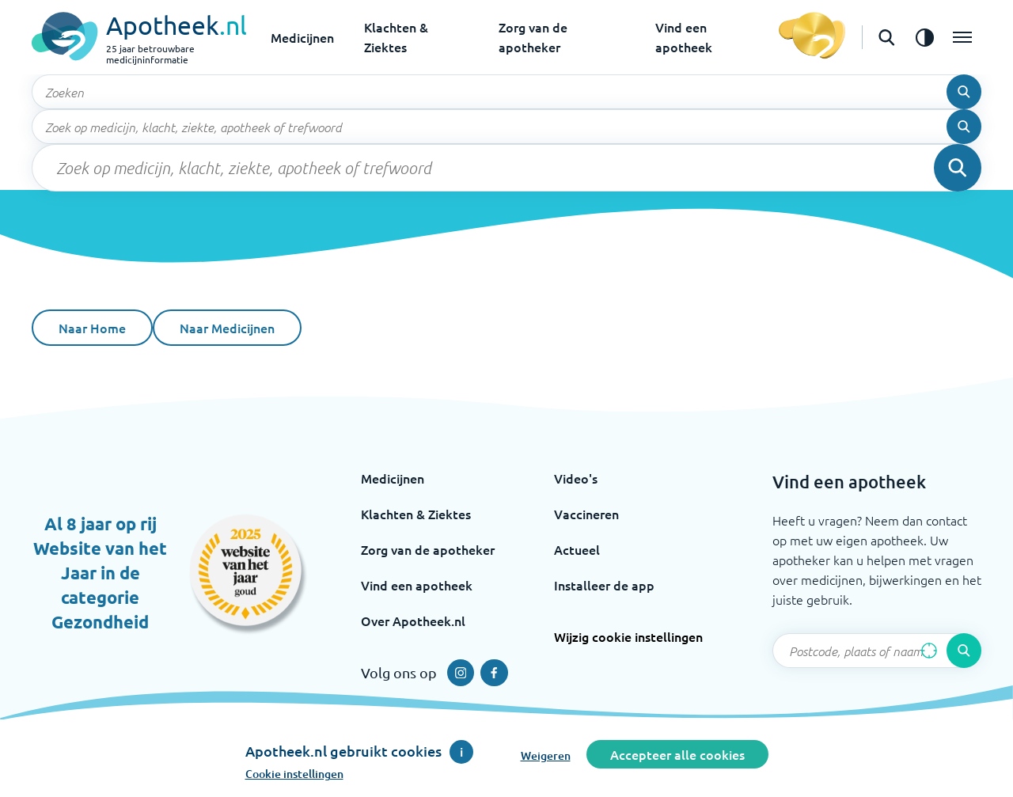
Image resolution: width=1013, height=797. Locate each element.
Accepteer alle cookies (677, 754)
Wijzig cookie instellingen (628, 636)
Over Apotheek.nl (413, 620)
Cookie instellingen (294, 773)
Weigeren (546, 755)
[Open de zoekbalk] (886, 37)
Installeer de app (604, 585)
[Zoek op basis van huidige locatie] (929, 650)
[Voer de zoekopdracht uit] (964, 91)
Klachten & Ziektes (416, 513)
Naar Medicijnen (227, 327)
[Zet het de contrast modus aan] (924, 37)
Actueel (577, 549)
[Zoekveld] (506, 91)
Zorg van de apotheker (428, 549)
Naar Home (92, 327)
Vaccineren (586, 513)
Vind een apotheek (416, 585)
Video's (576, 478)
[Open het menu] (962, 37)
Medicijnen (302, 37)
